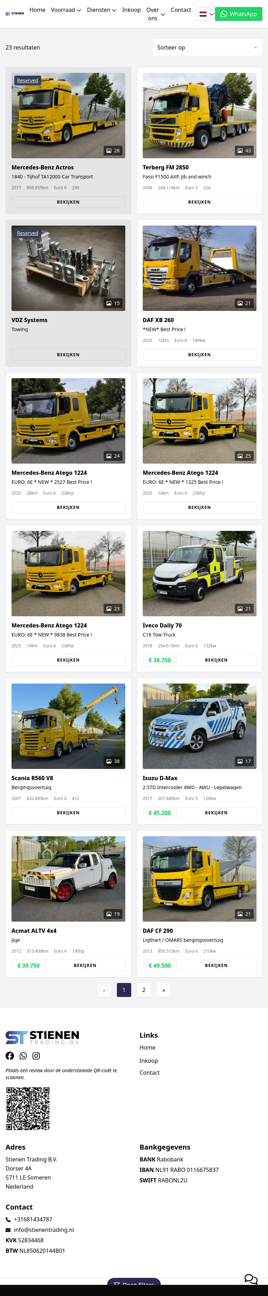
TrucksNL (48, 1286)
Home (37, 10)
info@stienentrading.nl (44, 1230)
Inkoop (131, 10)
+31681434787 (33, 1219)
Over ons (156, 14)
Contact (181, 10)
